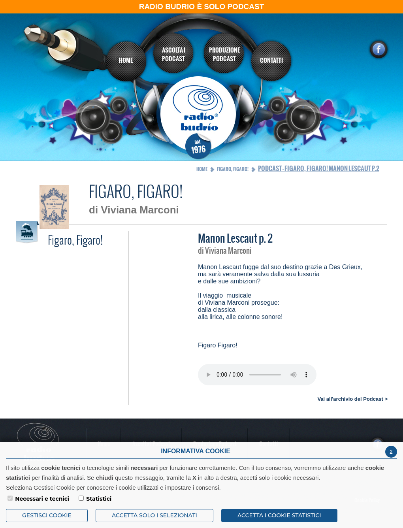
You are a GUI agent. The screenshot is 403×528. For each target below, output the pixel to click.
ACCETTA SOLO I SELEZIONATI (154, 515)
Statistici (98, 498)
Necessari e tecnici (42, 498)
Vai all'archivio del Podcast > (352, 399)
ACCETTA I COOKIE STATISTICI (279, 515)
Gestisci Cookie (47, 515)
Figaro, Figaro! (233, 169)
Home (201, 169)
